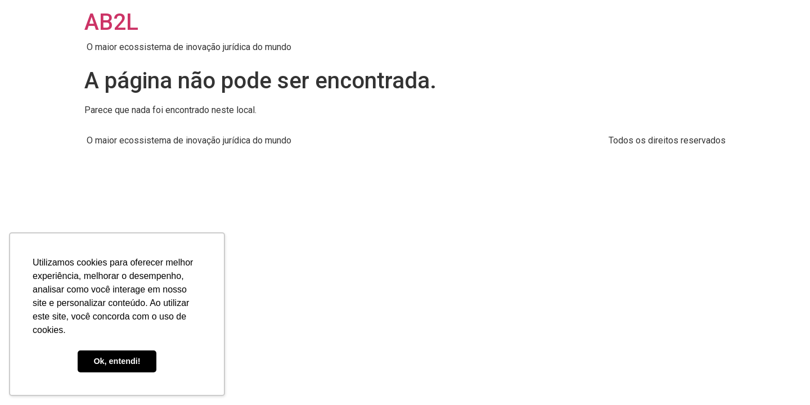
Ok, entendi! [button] (116, 361)
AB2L (111, 22)
